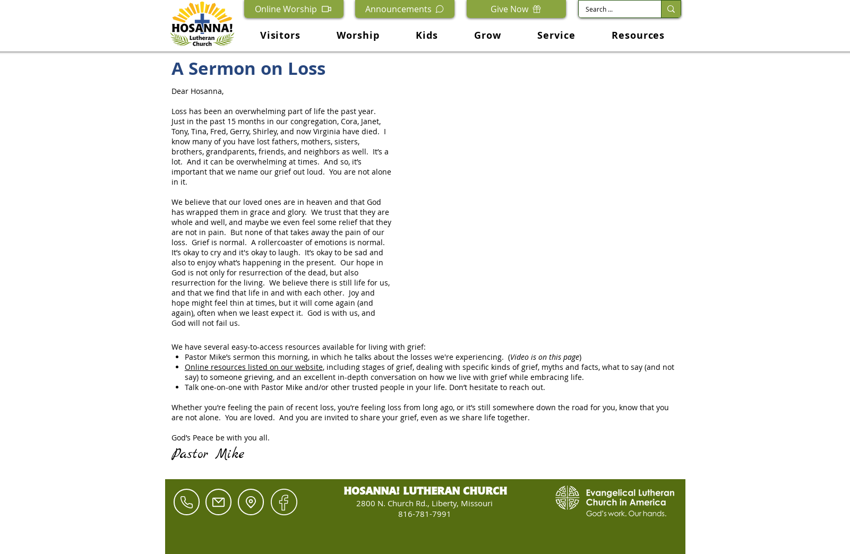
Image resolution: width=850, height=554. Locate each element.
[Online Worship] (294, 9)
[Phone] (187, 502)
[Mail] (218, 502)
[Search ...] (612, 9)
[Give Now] (516, 9)
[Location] (251, 502)
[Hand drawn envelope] (284, 502)
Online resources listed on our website (254, 367)
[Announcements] (404, 9)
